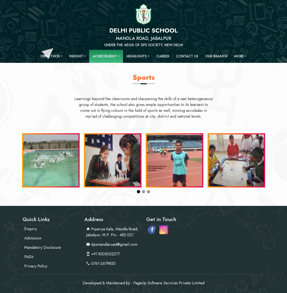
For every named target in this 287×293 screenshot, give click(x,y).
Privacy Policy (35, 266)
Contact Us (187, 56)
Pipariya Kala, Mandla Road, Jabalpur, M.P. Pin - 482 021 (112, 232)
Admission (32, 238)
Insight (76, 56)
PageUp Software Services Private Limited (168, 283)
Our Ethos (50, 56)
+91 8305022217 (103, 254)
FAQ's (29, 257)
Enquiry (30, 229)
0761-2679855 (100, 263)
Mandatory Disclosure (42, 247)
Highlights (136, 56)
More (239, 56)
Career (162, 56)
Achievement (105, 56)
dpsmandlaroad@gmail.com (111, 244)
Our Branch (216, 56)
